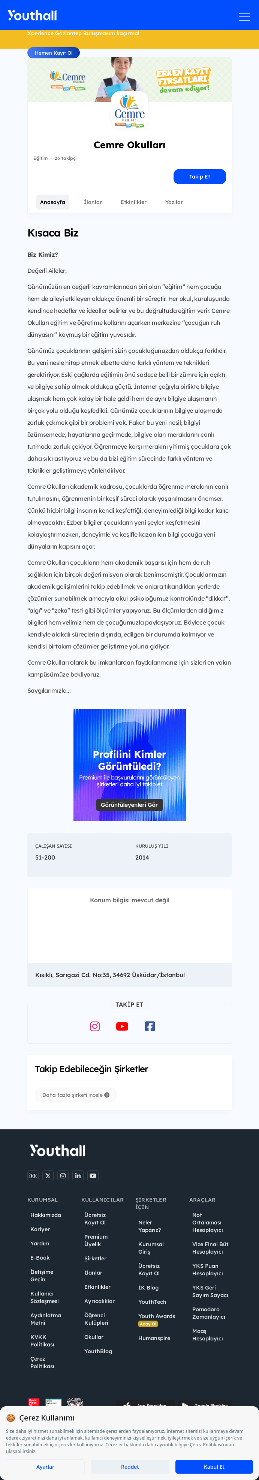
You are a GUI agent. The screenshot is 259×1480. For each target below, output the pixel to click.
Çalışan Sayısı (53, 846)
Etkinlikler (134, 202)
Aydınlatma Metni (45, 1319)
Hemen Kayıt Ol (53, 53)
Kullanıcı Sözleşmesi (44, 1297)
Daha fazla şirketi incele (75, 1095)
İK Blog (148, 1287)
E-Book (39, 1257)
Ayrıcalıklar (99, 1301)
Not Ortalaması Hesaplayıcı (207, 1222)
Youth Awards (156, 1320)
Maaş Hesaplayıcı (207, 1335)
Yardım (39, 1243)
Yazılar (174, 202)
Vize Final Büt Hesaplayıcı (210, 1248)
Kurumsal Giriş (151, 1248)
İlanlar (93, 202)
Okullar (93, 1337)
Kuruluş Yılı (151, 846)
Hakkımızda (45, 1215)
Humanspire (154, 1338)
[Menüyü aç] (245, 16)
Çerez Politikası (42, 1362)
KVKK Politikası (42, 1341)
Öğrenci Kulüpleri (96, 1319)
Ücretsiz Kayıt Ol (95, 1219)
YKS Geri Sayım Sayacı (210, 1291)
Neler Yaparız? (149, 1226)
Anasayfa (52, 202)
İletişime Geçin (41, 1276)
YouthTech (152, 1302)
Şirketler (95, 1258)
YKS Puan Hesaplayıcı (207, 1270)
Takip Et (199, 176)
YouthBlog (98, 1351)
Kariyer (40, 1229)
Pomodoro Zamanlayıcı (208, 1313)
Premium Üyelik (96, 1240)
